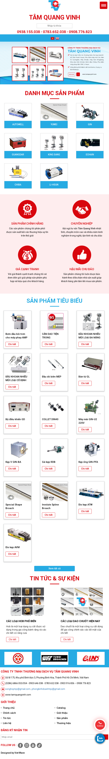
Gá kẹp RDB (48, 462)
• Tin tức (6, 718)
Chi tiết (12, 344)
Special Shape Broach (14, 506)
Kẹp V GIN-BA (13, 462)
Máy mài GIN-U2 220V (88, 421)
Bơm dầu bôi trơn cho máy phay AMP (16, 336)
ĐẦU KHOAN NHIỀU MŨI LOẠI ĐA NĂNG (89, 336)
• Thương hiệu (62, 723)
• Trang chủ (7, 707)
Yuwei (54, 124)
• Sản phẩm (61, 718)
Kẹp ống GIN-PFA (88, 462)
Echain (90, 154)
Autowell (18, 124)
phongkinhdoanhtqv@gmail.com (48, 689)
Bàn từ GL (84, 376)
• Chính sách (8, 712)
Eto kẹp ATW (85, 504)
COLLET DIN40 (50, 419)
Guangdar (18, 154)
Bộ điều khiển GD (15, 419)
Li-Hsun (53, 184)
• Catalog (60, 707)
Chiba (18, 184)
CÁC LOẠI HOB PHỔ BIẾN (21, 621)
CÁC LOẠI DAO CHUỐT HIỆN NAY (80, 621)
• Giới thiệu (60, 712)
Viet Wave (19, 753)
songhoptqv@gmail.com (17, 689)
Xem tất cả (54, 568)
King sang (54, 154)
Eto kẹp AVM (13, 547)
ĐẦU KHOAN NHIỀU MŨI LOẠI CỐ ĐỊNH (16, 378)
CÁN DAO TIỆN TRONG (50, 336)
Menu (103, 5)
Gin (90, 124)
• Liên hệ (6, 723)
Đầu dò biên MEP (51, 376)
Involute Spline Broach (50, 506)
